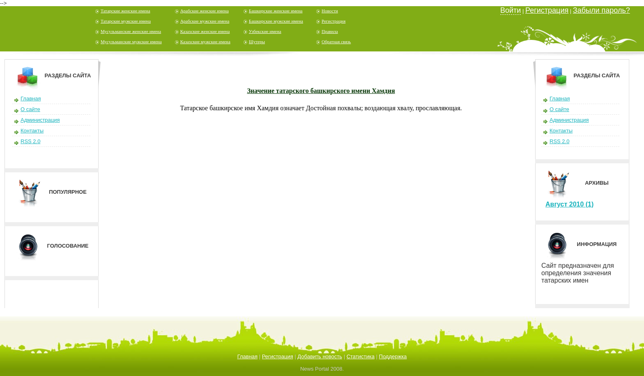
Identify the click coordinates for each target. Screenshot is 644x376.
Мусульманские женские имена (131, 31)
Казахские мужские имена (205, 41)
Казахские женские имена (205, 31)
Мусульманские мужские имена (131, 41)
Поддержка (393, 356)
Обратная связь (336, 41)
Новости (330, 10)
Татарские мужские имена (126, 21)
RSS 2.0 (30, 141)
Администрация (40, 120)
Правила (330, 31)
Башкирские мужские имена (276, 21)
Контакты (32, 131)
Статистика (361, 356)
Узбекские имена (265, 31)
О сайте (30, 109)
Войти (510, 10)
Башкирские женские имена (276, 10)
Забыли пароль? (601, 10)
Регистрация (333, 21)
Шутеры (257, 41)
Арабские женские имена (204, 10)
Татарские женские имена (125, 10)
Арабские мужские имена (205, 21)
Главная (31, 98)
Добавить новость (319, 356)
